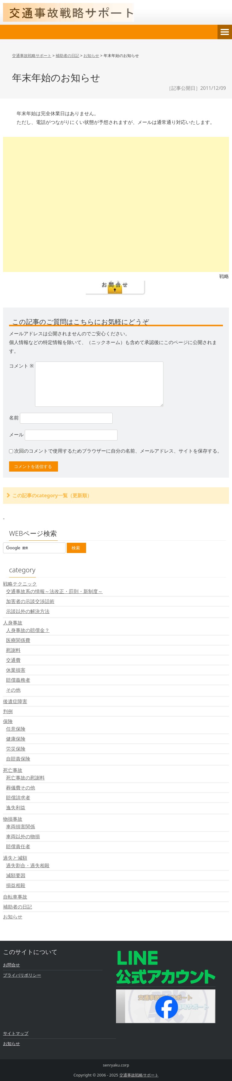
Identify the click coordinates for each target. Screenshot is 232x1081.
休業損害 (15, 670)
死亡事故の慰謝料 (25, 777)
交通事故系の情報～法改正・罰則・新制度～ (54, 591)
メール (16, 434)
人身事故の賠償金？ (28, 630)
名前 (14, 417)
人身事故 (12, 622)
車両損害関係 (20, 826)
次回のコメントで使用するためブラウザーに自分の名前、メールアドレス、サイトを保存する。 (118, 450)
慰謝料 (13, 650)
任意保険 (15, 728)
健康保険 (15, 738)
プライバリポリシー (22, 975)
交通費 (13, 660)
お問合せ (11, 965)
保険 (8, 721)
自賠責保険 (18, 758)
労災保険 (15, 748)
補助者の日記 (17, 906)
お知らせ (12, 916)
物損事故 (12, 819)
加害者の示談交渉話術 (30, 601)
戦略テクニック (20, 583)
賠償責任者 (18, 846)
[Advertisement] (116, 204)
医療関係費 (18, 640)
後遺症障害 (15, 701)
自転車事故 (15, 896)
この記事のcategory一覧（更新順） (52, 495)
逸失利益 (15, 807)
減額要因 (15, 875)
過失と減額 (15, 858)
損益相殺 (15, 885)
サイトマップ (15, 1033)
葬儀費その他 (20, 787)
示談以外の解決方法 (28, 611)
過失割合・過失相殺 (28, 865)
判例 (8, 711)
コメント (21, 365)
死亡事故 (12, 770)
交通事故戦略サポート (139, 1075)
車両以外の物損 (23, 836)
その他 (13, 690)
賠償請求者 (18, 797)
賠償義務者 (18, 680)
